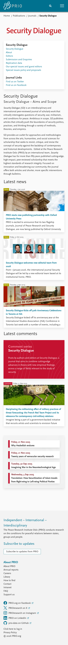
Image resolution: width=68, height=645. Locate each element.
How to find (9, 580)
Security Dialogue (14, 49)
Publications (19, 16)
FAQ (6, 591)
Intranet (7, 587)
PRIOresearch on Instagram (20, 613)
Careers (7, 573)
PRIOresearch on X (16, 608)
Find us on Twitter (15, 82)
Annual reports (11, 570)
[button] (62, 6)
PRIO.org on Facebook (17, 603)
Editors (9, 56)
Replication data (14, 63)
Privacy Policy (10, 632)
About (9, 52)
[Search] (50, 6)
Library (7, 577)
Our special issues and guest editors (24, 67)
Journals (32, 16)
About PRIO (9, 566)
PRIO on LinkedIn (15, 618)
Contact (7, 584)
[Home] (13, 6)
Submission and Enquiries (19, 59)
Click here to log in (13, 629)
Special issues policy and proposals (23, 70)
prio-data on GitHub (16, 623)
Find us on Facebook (16, 85)
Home (7, 16)
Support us (9, 594)
